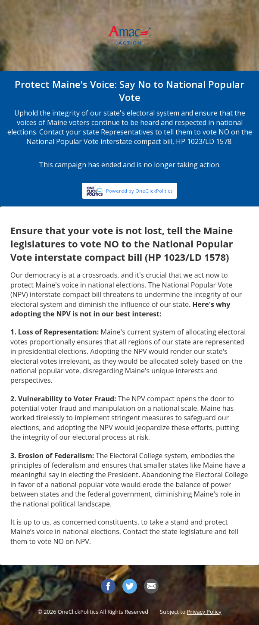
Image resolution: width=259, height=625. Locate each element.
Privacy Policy (204, 612)
